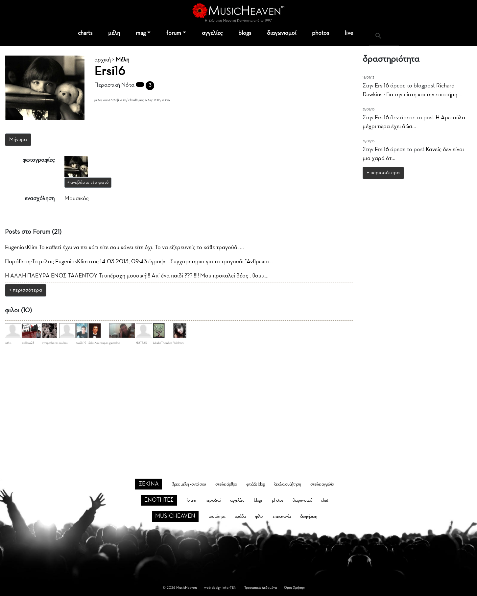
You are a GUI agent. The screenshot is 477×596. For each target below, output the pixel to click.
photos (320, 33)
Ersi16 (382, 86)
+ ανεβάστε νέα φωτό (87, 182)
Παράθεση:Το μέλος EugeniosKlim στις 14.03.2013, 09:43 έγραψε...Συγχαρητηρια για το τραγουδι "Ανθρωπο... (139, 262)
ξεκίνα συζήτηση (287, 484)
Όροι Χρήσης (294, 587)
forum (173, 33)
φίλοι (259, 516)
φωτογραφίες (38, 160)
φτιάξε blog (255, 484)
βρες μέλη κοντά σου (189, 484)
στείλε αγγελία (322, 484)
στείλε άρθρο (226, 484)
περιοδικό (213, 500)
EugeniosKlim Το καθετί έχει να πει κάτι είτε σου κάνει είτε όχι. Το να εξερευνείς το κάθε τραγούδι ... (124, 247)
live (349, 33)
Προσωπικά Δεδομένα (260, 587)
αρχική (102, 60)
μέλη (114, 33)
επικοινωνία (282, 516)
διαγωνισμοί (281, 33)
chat (324, 500)
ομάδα (240, 516)
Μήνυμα (18, 139)
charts (85, 33)
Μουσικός (76, 199)
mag (141, 33)
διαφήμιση (308, 516)
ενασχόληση (40, 199)
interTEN (229, 587)
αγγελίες (212, 33)
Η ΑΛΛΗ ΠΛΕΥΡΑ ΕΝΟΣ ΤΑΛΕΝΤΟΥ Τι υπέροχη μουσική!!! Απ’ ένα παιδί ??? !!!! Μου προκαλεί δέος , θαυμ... (137, 276)
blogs (244, 33)
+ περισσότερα (25, 290)
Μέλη (122, 60)
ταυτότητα (216, 516)
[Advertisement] (238, 402)
